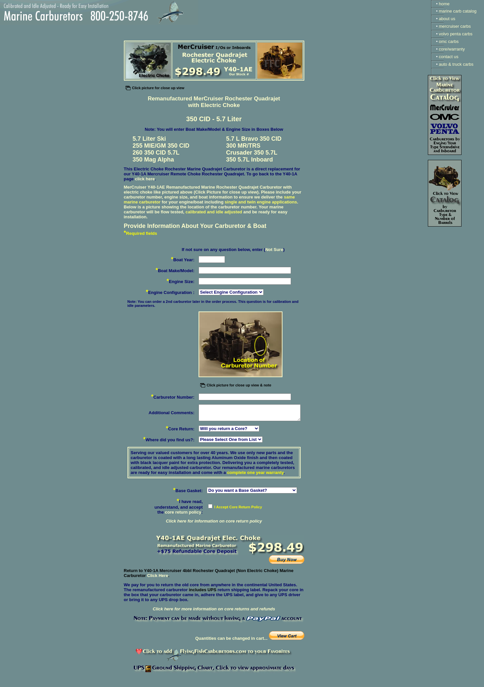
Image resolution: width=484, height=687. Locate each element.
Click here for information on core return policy (214, 521)
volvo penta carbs (455, 33)
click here (145, 178)
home (444, 3)
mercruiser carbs (455, 26)
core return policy (183, 512)
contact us (448, 56)
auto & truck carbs (456, 64)
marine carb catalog (457, 11)
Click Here (157, 575)
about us (447, 18)
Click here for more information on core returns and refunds (214, 608)
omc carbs (449, 41)
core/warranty (452, 49)
